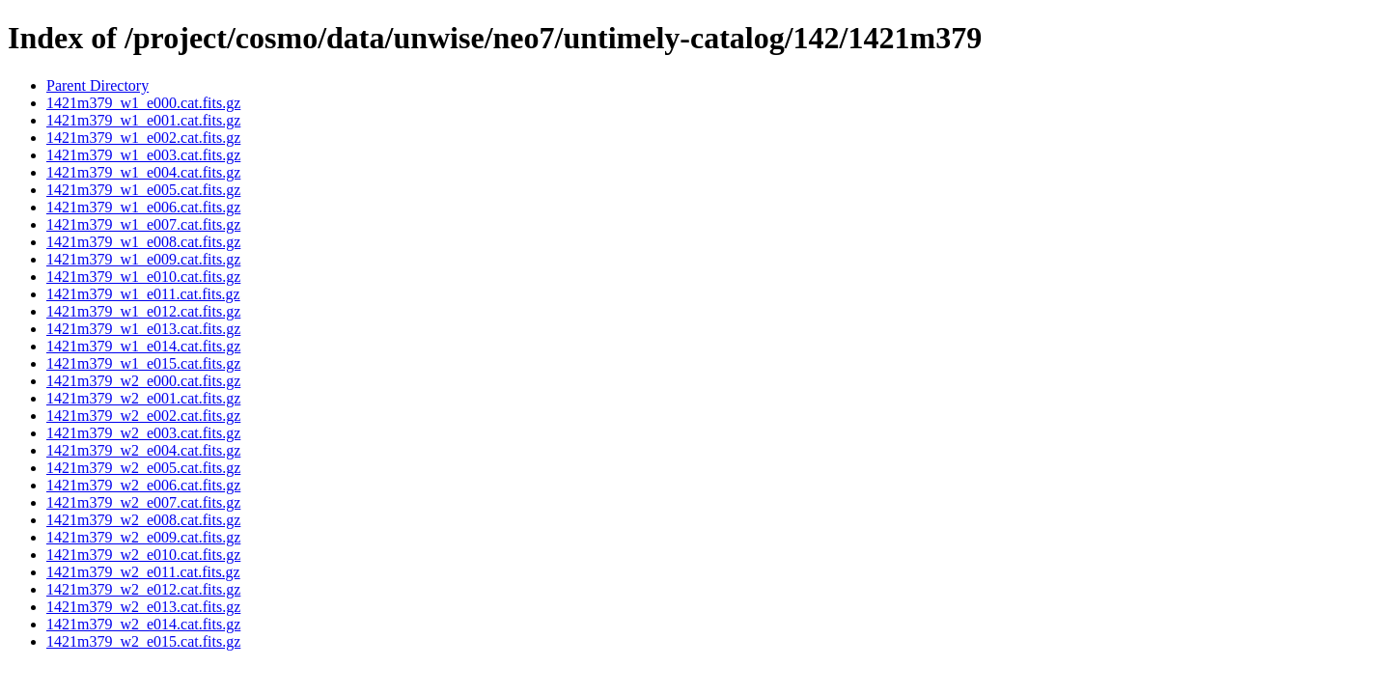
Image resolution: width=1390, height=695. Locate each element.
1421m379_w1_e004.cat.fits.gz (143, 172)
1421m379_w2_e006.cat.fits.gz (143, 485)
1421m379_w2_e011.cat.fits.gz (143, 572)
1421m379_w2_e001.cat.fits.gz (143, 398)
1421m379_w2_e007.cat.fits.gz (143, 502)
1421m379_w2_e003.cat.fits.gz (143, 433)
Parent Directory (97, 85)
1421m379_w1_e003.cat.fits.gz (143, 155)
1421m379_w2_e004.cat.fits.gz (143, 450)
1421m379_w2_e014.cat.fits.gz (143, 624)
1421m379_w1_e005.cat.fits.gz (143, 189)
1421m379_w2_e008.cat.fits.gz (143, 520)
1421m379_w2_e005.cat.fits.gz (143, 467)
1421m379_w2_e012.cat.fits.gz (143, 589)
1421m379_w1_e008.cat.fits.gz (143, 242)
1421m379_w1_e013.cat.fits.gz (143, 328)
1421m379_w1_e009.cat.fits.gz (143, 259)
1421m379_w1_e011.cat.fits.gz (143, 294)
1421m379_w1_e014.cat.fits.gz (143, 346)
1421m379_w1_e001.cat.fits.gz (143, 120)
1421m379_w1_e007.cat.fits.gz (143, 224)
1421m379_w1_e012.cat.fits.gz (143, 311)
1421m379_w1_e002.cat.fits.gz (143, 137)
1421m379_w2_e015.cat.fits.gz (143, 641)
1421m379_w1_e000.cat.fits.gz (143, 103)
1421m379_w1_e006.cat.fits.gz (143, 207)
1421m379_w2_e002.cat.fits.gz (143, 415)
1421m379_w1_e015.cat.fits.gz (143, 363)
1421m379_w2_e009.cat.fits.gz (143, 537)
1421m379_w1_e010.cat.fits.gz (143, 276)
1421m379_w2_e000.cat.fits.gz (143, 381)
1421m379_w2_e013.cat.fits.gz (143, 606)
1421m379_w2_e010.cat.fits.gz (143, 554)
